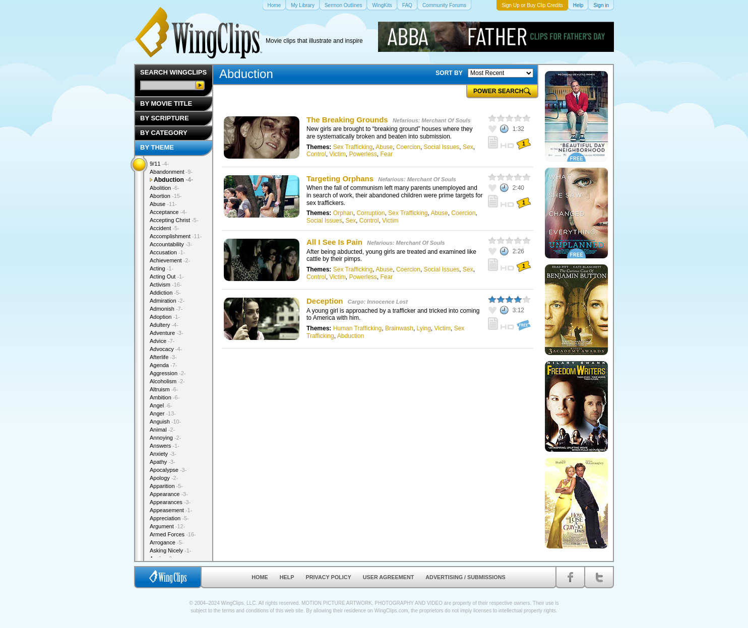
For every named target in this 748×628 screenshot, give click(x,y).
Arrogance (166, 542)
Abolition (164, 188)
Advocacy (166, 349)
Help (287, 577)
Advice (162, 341)
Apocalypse (168, 470)
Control (316, 154)
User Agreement (388, 577)
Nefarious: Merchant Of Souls (432, 120)
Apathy (162, 462)
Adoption (165, 317)
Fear (387, 154)
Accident (164, 228)
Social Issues (442, 147)
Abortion (166, 196)
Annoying (165, 438)
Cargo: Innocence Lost (378, 302)
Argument (167, 526)
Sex (468, 147)
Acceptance (168, 212)
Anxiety (163, 454)
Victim (337, 154)
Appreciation (169, 518)
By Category (164, 132)
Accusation (167, 252)
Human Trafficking (357, 328)
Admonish (166, 309)
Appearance (169, 494)
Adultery (164, 325)
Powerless (363, 154)
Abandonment (171, 172)
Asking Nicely (171, 550)
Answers (164, 446)
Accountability (171, 244)
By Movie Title (166, 103)
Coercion (408, 147)
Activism (166, 285)
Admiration (167, 301)
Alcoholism (167, 381)
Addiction (165, 293)
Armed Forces (173, 534)
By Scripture (164, 118)
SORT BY (448, 73)
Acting (161, 268)
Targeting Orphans (339, 178)
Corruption (370, 213)
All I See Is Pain (335, 242)
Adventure (166, 333)
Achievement (170, 260)
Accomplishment (176, 236)
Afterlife (163, 357)
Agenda (163, 365)
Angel (161, 405)
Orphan (343, 213)
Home (260, 577)
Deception (324, 301)
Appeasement (171, 510)
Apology (164, 478)
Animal (162, 430)
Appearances (170, 502)
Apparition (166, 486)
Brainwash (399, 328)
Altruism (164, 389)
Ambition (164, 397)
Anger (163, 413)
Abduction (350, 335)
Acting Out (167, 276)
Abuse (384, 147)
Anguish (165, 421)
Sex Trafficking (352, 147)
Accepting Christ (174, 220)
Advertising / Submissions (465, 577)
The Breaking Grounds (347, 119)
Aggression (168, 373)
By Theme (157, 147)
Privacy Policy (328, 577)
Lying (424, 328)
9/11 (159, 164)
